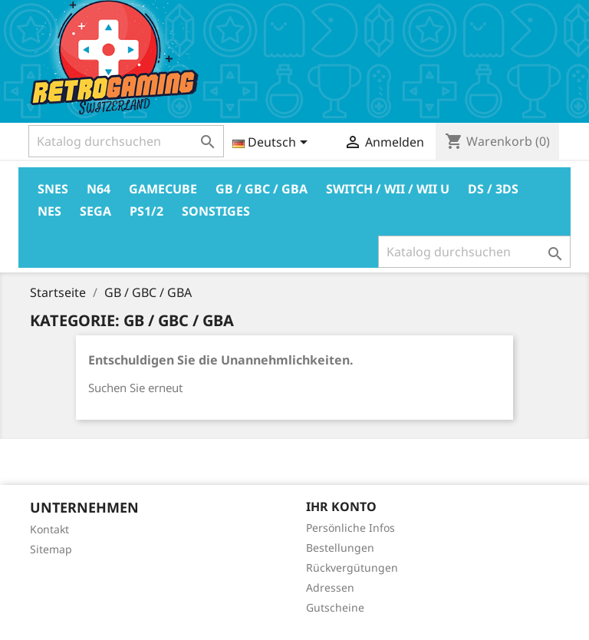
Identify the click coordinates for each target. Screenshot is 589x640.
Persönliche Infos (350, 527)
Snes (53, 188)
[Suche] (126, 141)
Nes (49, 211)
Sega (95, 211)
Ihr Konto (341, 506)
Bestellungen (340, 547)
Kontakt (49, 529)
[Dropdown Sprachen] (272, 143)
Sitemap (51, 549)
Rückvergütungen (352, 567)
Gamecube (163, 188)
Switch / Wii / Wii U (387, 188)
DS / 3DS (493, 188)
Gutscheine (335, 607)
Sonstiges (216, 211)
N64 (98, 188)
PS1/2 (146, 211)
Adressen (330, 587)
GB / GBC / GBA (262, 188)
